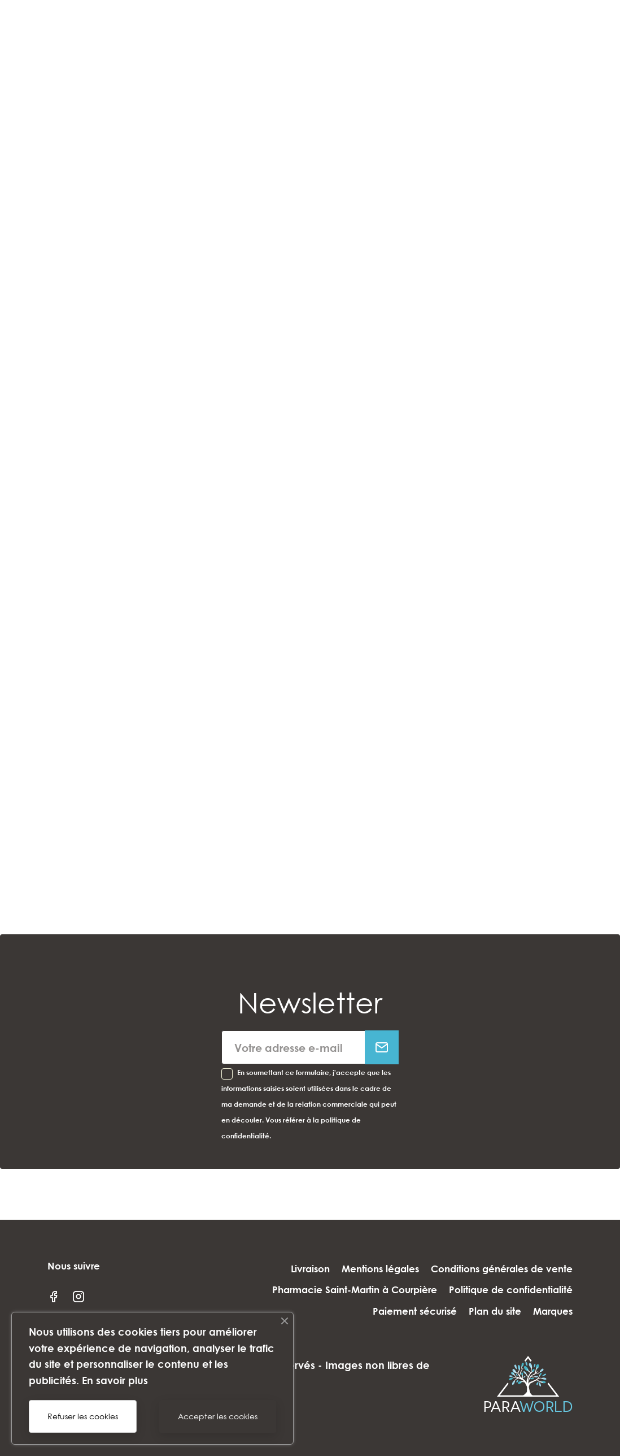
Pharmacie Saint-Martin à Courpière (346, 1290)
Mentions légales (372, 1268)
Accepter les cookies (217, 1416)
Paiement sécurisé (399, 1311)
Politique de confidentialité (511, 1290)
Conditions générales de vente (502, 1268)
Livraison (294, 1268)
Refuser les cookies (82, 1416)
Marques (553, 1311)
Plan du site (487, 1311)
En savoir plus (115, 1380)
